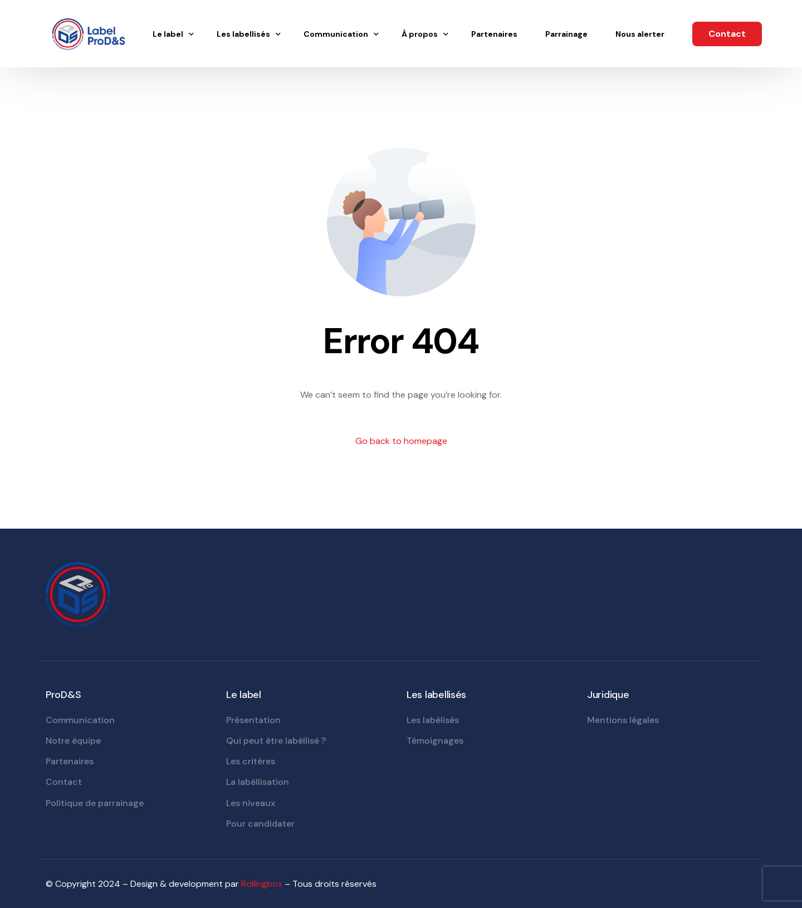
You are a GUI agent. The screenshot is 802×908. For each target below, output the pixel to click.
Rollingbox (261, 884)
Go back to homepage (401, 441)
